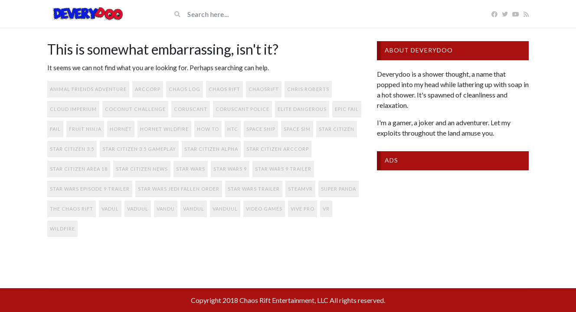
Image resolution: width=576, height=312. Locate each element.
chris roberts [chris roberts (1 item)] (308, 89)
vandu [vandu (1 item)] (166, 208)
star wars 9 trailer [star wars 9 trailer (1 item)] (283, 169)
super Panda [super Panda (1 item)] (338, 189)
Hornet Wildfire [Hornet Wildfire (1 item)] (164, 129)
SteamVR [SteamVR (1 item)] (300, 189)
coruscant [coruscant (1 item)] (190, 109)
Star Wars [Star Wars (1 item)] (190, 169)
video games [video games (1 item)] (264, 208)
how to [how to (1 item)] (208, 129)
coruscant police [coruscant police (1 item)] (242, 109)
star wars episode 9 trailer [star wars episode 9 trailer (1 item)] (90, 189)
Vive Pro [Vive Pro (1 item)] (302, 208)
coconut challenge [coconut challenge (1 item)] (135, 109)
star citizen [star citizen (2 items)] (336, 129)
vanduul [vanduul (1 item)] (225, 208)
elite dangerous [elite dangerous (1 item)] (302, 109)
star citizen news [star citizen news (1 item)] (142, 169)
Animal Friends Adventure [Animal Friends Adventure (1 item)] (88, 89)
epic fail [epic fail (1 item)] (347, 109)
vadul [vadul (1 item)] (110, 208)
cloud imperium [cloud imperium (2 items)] (73, 109)
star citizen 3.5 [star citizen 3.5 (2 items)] (72, 149)
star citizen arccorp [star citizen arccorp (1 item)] (277, 149)
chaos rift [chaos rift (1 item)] (224, 89)
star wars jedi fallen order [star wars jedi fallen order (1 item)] (178, 189)
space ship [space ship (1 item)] (260, 129)
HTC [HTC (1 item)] (232, 129)
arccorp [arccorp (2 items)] (147, 89)
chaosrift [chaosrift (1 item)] (264, 89)
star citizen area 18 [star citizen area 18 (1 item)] (79, 169)
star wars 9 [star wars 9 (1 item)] (230, 169)
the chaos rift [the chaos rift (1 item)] (71, 208)
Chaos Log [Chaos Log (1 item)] (184, 89)
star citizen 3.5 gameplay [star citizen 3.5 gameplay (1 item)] (139, 149)
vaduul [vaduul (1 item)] (137, 208)
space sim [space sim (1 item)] (297, 129)
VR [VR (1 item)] (326, 208)
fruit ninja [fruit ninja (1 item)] (85, 129)
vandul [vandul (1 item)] (193, 208)
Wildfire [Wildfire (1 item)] (62, 228)
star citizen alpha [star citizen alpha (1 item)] (211, 149)
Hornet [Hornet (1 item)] (121, 129)
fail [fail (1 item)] (55, 129)
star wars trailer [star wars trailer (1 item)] (254, 189)
